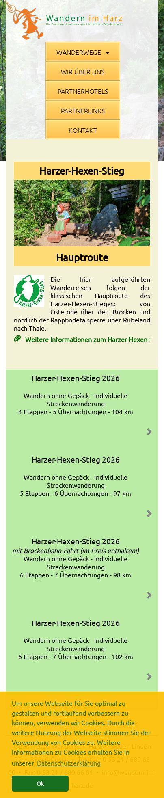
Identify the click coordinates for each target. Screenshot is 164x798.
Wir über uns (82, 71)
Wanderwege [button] (82, 52)
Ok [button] (40, 783)
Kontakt (83, 129)
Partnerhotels (83, 91)
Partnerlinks (83, 110)
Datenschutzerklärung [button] (69, 763)
